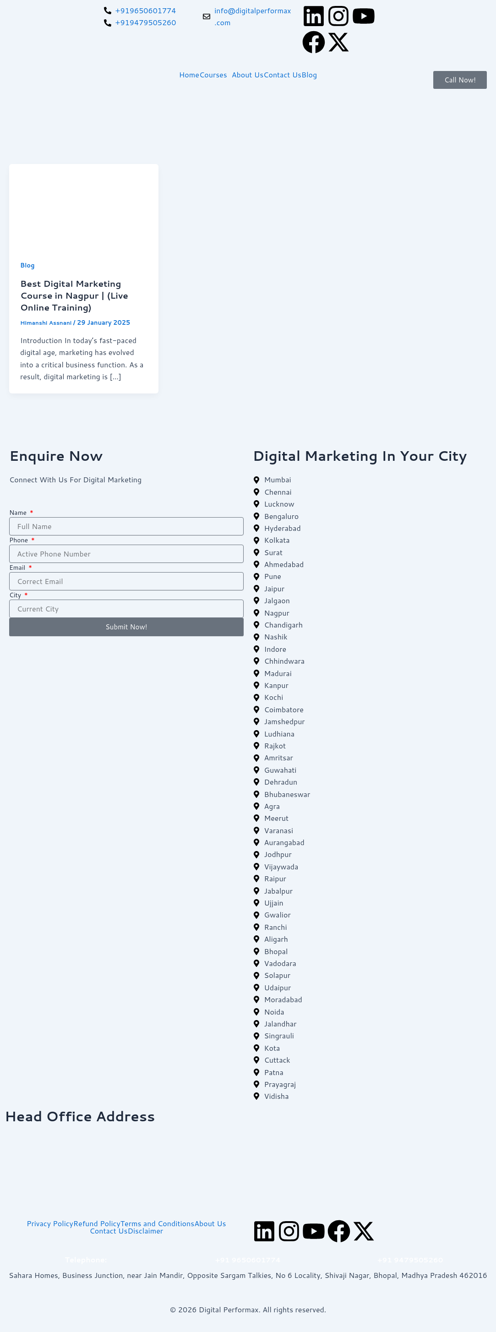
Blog (309, 74)
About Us (247, 74)
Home (189, 74)
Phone (19, 539)
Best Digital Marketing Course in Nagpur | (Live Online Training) (78, 295)
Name (18, 512)
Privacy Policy (50, 1223)
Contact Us (282, 74)
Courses (213, 74)
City (16, 594)
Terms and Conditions (157, 1223)
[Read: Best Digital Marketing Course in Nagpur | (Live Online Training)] (83, 205)
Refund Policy (96, 1223)
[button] (215, 74)
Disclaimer (145, 1230)
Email (18, 567)
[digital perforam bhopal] (248, 1168)
